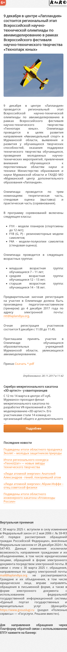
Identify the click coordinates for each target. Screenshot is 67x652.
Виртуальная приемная (16, 522)
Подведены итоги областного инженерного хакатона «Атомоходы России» (29, 497)
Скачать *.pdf (24, 364)
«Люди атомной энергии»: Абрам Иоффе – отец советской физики (33, 486)
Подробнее (33, 428)
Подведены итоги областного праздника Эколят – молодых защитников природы (33, 451)
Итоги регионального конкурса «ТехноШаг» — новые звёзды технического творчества (26, 463)
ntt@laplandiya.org (16, 316)
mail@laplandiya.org (13, 575)
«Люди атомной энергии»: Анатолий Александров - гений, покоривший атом (32, 475)
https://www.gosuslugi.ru (17, 610)
